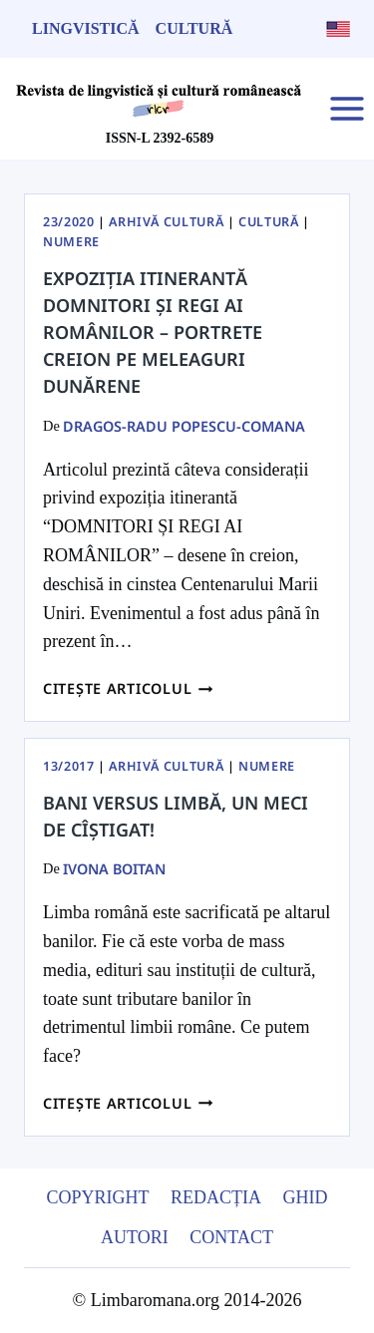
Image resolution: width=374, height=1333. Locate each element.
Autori (135, 1237)
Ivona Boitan (114, 868)
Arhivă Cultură (166, 221)
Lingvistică (86, 28)
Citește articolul (128, 688)
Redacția (216, 1197)
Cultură (194, 28)
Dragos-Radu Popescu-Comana (184, 426)
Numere (71, 241)
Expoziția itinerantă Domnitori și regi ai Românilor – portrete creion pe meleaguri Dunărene (152, 332)
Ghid (305, 1197)
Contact (231, 1237)
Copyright (97, 1197)
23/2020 (68, 221)
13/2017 (68, 766)
